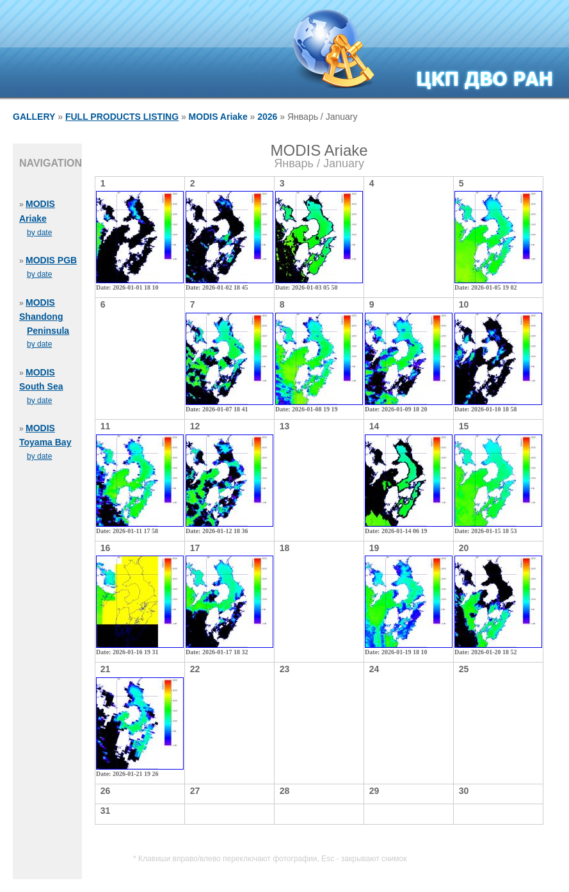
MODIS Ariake (218, 117)
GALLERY (34, 117)
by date (39, 232)
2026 (267, 117)
